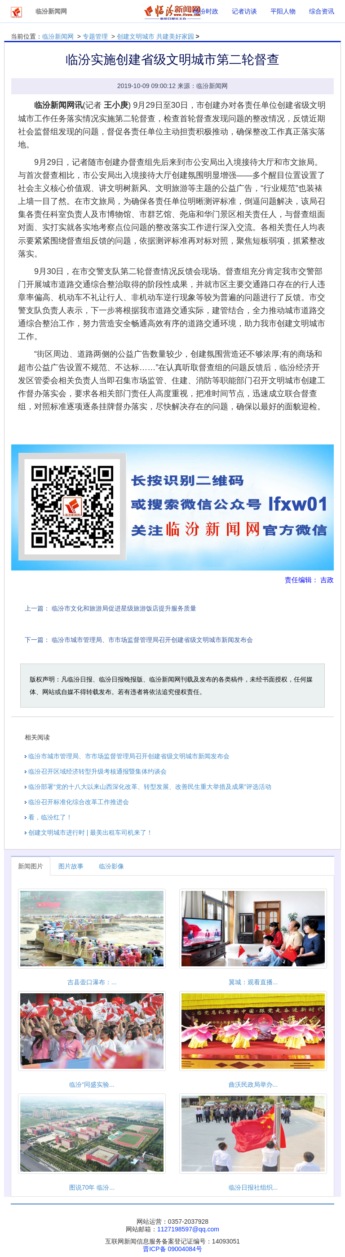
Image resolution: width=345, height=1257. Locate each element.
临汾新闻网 (58, 36)
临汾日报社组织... (253, 1187)
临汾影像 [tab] (111, 866)
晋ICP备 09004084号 (172, 1249)
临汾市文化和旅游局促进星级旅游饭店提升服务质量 (124, 608)
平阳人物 (283, 11)
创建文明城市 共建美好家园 (155, 36)
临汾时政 (205, 11)
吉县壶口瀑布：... (92, 982)
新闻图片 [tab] (30, 866)
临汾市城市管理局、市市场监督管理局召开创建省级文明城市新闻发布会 (152, 639)
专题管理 (95, 36)
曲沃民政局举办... (253, 1084)
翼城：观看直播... (253, 982)
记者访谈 (244, 11)
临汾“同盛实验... (91, 1084)
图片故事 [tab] (71, 866)
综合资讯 (321, 11)
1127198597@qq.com (188, 1229)
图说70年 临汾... (92, 1187)
